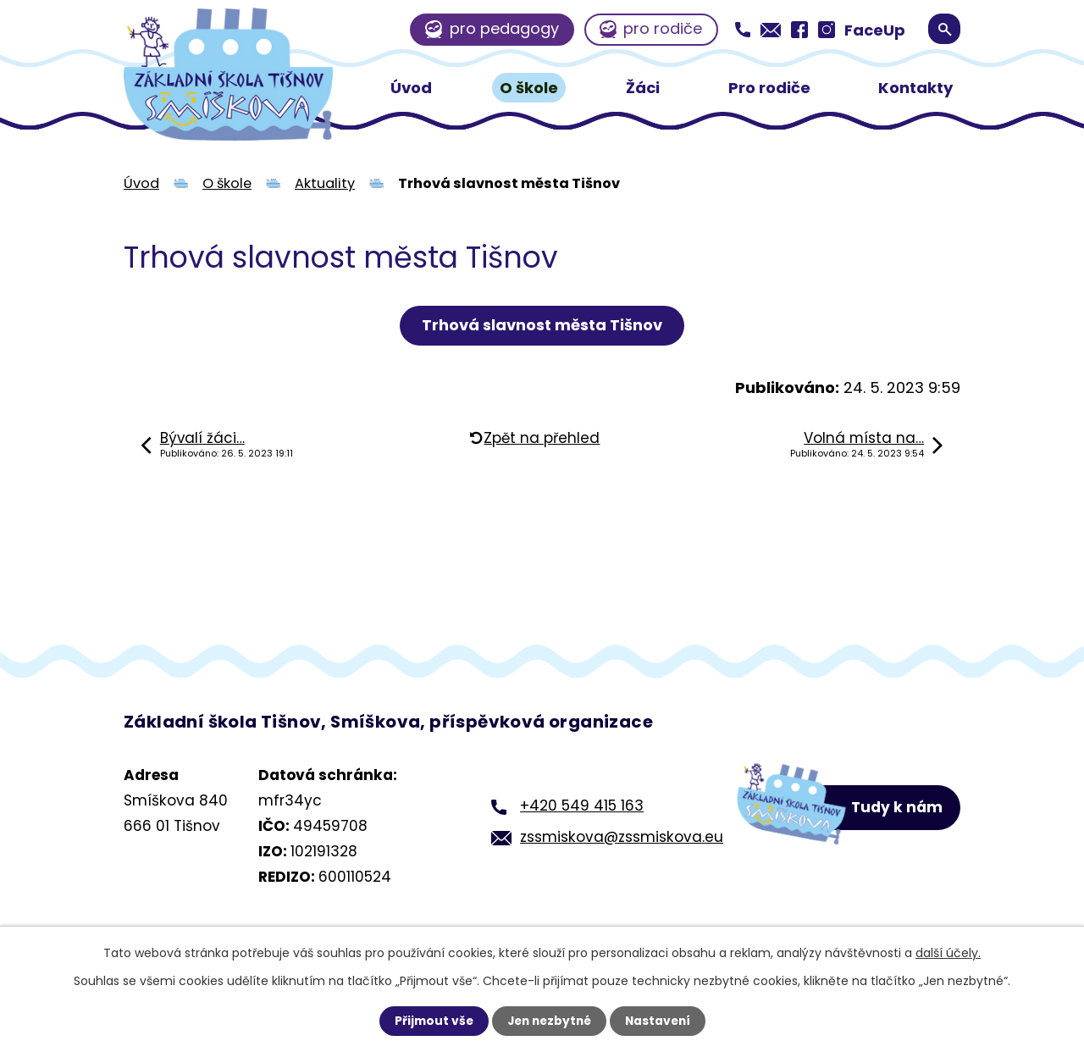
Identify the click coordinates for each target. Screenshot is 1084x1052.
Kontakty (915, 87)
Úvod (411, 87)
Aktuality (325, 183)
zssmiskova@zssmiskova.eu (617, 837)
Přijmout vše (430, 1020)
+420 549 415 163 (577, 805)
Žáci (643, 87)
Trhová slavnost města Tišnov (542, 324)
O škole (529, 87)
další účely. (948, 952)
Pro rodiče (769, 87)
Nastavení (660, 1020)
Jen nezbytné (548, 1020)
